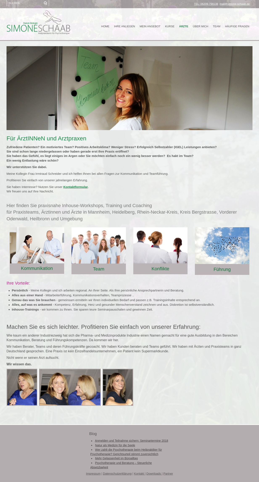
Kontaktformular (75, 187)
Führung (222, 269)
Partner (168, 473)
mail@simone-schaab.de (235, 3)
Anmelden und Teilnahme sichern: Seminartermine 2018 (131, 440)
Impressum (93, 473)
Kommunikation (37, 268)
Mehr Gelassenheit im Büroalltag (116, 458)
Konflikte (160, 268)
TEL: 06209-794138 (206, 3)
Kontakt (139, 473)
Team (98, 269)
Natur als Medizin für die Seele (115, 445)
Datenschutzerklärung (117, 473)
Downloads (154, 473)
